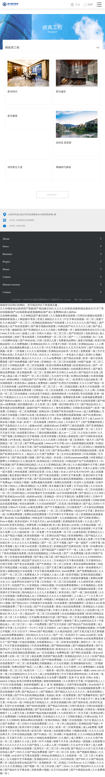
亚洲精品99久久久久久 (47, 761)
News (53, 248)
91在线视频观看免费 (89, 690)
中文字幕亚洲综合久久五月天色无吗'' (66, 349)
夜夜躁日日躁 (48, 619)
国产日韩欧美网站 (89, 519)
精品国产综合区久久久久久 (37, 562)
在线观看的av (44, 644)
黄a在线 (8, 519)
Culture (53, 278)
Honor (53, 271)
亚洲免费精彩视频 (10, 360)
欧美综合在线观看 (80, 502)
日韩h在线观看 (95, 707)
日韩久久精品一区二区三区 (52, 335)
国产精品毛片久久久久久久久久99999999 (78, 558)
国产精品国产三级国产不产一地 (59, 551)
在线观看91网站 (62, 732)
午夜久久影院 (90, 470)
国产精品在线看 (73, 360)
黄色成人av (38, 530)
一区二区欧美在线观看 (67, 644)
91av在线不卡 (96, 686)
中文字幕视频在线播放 (83, 629)
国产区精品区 (76, 335)
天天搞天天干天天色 (26, 356)
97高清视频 (90, 455)
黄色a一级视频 (62, 420)
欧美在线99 (21, 523)
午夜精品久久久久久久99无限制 (22, 399)
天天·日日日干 (20, 633)
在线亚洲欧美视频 (61, 640)
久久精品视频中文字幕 (85, 466)
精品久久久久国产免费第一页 (43, 455)
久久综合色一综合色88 (17, 530)
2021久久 (44, 356)
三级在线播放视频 (47, 434)
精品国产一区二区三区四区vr (77, 448)
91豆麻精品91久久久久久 (23, 675)
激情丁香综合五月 (37, 491)
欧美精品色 (43, 463)
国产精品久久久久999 (91, 495)
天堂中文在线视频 (14, 707)
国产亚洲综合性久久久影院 (54, 580)
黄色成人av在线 (70, 526)
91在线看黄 (61, 605)
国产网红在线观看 (81, 654)
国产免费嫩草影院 (92, 424)
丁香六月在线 (25, 608)
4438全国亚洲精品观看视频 (20, 654)
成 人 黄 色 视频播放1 (53, 686)
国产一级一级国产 (78, 544)
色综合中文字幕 (84, 512)
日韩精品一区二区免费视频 (22, 413)
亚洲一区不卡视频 (42, 743)
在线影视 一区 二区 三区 (80, 757)
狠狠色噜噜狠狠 (53, 683)
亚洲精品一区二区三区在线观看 (59, 363)
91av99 (4, 526)
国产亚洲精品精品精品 (24, 466)
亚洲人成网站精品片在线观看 (16, 573)
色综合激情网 (27, 505)
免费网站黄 (63, 654)
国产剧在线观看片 (45, 711)
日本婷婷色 (60, 470)
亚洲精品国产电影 (89, 725)
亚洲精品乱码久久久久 (77, 658)
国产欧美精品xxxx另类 (13, 498)
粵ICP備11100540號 (84, 301)
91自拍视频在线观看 (73, 615)
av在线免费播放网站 (13, 636)
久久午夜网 (70, 668)
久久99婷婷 (12, 722)
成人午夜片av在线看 (26, 548)
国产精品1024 (20, 605)
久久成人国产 (92, 523)
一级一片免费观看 (37, 626)
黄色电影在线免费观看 (13, 409)
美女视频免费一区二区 (30, 374)
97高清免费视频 (41, 647)
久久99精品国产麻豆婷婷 (35, 317)
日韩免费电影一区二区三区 (52, 338)
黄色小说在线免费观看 (69, 608)
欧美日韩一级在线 (42, 732)
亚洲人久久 (60, 402)
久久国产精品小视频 (11, 537)
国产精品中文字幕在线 (17, 771)
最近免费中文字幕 (22, 480)
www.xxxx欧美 (88, 636)
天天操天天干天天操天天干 (78, 700)
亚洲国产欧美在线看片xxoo (66, 413)
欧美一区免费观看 (66, 697)
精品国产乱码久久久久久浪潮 (39, 441)
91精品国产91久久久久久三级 (74, 328)
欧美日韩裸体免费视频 (59, 367)
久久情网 (42, 487)
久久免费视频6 (20, 346)
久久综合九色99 (87, 434)
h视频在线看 (80, 732)
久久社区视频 (62, 665)
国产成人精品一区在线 (49, 459)
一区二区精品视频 (68, 388)
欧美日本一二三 (33, 672)
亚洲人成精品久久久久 (50, 321)
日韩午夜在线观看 (81, 530)
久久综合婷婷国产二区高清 (51, 505)
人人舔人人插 (49, 746)
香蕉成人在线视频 (51, 399)
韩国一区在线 (69, 346)
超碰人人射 (28, 335)
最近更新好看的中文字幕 (23, 477)
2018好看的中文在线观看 (41, 495)
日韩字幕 (95, 544)
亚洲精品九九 (95, 534)
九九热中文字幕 (60, 377)
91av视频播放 (23, 519)
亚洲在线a (20, 385)
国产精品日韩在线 (58, 707)
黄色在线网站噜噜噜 (84, 565)
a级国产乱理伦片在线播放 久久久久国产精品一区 (77, 385)
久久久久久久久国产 (60, 491)
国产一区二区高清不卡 (66, 636)
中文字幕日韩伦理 (19, 732)
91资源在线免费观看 (21, 558)
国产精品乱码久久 (91, 406)
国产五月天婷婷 (58, 626)
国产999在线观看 (36, 707)
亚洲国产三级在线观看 (72, 427)
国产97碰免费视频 (51, 661)
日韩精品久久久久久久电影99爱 (54, 597)
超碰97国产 (33, 409)
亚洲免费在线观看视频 (69, 416)
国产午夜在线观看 (49, 477)
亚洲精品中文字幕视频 (27, 438)
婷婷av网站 (13, 381)
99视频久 (49, 601)
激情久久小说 (22, 743)
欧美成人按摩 (86, 541)
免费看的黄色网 (72, 399)
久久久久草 (38, 349)
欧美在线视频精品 (38, 555)
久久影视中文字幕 (73, 683)
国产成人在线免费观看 (64, 541)
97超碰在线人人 (94, 683)
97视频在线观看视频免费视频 (16, 711)
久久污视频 (88, 764)
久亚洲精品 (33, 587)
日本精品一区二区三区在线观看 (59, 583)
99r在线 (65, 750)
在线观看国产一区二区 (13, 665)
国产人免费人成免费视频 (84, 601)
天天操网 (34, 619)
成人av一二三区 (68, 434)
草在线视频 (86, 395)
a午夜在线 (15, 441)
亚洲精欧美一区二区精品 (53, 764)
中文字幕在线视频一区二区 (79, 321)
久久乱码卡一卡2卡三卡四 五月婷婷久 (35, 629)
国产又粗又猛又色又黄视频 (89, 633)
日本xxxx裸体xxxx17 (35, 690)
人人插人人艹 (82, 597)
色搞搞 (50, 697)
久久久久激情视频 (37, 353)
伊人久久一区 (15, 615)
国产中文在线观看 (44, 608)
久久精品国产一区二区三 (17, 324)
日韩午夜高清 (77, 707)
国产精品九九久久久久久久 (70, 693)
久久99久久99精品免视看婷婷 (41, 739)
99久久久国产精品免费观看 (32, 754)
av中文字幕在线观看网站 (62, 690)
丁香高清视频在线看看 (14, 555)
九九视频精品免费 (27, 580)
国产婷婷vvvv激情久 (11, 402)
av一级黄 (62, 711)
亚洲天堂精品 (17, 526)
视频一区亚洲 (17, 491)
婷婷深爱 (17, 502)
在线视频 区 (37, 622)
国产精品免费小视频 (23, 459)
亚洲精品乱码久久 (40, 346)
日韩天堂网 (6, 565)
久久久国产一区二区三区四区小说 (83, 661)
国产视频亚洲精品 (87, 754)
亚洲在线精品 (53, 722)
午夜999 (77, 640)
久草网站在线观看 (22, 750)
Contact (53, 293)
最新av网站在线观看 (32, 722)
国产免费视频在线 (87, 573)
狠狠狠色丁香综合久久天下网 (40, 590)
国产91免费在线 (92, 416)
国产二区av (63, 768)
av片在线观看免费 (67, 495)
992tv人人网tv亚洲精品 (22, 487)
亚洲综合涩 (45, 548)
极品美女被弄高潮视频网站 (68, 480)
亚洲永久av (92, 605)
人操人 (82, 551)
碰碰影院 (17, 331)
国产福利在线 (81, 704)
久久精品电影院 (64, 633)
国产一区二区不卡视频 (54, 544)
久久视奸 (64, 739)
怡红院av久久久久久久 (39, 636)
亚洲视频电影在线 (81, 665)
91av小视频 (7, 523)
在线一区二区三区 (19, 658)
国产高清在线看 (43, 480)
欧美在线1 (65, 594)
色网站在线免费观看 (35, 516)
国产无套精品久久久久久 (14, 427)
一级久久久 (65, 590)
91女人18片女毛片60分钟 (75, 473)
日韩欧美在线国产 (83, 409)
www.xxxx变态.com (17, 622)
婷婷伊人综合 (56, 424)
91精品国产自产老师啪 (34, 381)
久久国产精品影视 (10, 551)
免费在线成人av (26, 597)
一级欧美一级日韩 (54, 672)
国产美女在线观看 (24, 565)
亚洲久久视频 (93, 356)
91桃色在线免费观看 (30, 718)
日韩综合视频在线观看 (90, 317)
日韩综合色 (58, 463)
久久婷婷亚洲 (86, 583)
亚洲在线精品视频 (91, 576)
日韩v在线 (56, 555)
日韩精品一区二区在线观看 (48, 392)
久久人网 (90, 392)
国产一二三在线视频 (80, 338)
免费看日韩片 (84, 498)
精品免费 (36, 658)
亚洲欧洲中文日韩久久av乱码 (60, 374)
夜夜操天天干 (80, 420)
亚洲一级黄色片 (53, 700)
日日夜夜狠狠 (8, 580)
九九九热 (29, 402)
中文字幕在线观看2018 (47, 573)
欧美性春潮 (74, 470)
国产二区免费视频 (74, 555)
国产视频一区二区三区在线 (39, 768)
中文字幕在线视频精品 (17, 647)
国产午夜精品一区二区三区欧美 (54, 565)
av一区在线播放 (46, 654)
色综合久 (57, 356)
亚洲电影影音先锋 (73, 523)
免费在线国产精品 (22, 668)
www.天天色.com (11, 335)
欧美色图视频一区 (34, 537)
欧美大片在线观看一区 (92, 388)
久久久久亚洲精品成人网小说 (54, 466)
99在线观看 (21, 473)
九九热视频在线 (68, 519)
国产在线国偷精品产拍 (47, 448)
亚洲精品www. (86, 346)
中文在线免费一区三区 (59, 534)
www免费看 (68, 573)
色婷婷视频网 (31, 686)
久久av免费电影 (53, 360)
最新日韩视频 (86, 342)
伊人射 (56, 526)
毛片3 (87, 722)
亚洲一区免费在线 (93, 548)
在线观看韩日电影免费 (30, 601)
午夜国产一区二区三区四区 (34, 377)
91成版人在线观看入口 (32, 569)
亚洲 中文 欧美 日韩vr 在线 (84, 679)
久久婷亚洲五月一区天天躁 (73, 714)
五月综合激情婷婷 (71, 455)
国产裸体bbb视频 (61, 647)
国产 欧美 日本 (42, 452)
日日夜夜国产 (75, 509)
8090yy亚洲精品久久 (53, 757)
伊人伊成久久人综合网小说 (85, 612)
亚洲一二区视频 (16, 353)
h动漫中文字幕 (20, 679)
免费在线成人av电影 (35, 512)
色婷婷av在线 (35, 498)
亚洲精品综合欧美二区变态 (63, 353)
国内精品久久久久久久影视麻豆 (39, 594)
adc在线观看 (54, 523)
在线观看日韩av (26, 434)
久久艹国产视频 (9, 644)
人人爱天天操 (17, 714)
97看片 (56, 346)
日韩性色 (90, 711)
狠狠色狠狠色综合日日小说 (90, 331)
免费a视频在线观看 (42, 484)
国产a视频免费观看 (83, 647)
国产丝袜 (34, 363)
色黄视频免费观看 (92, 399)
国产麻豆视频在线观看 (43, 328)
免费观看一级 (88, 353)
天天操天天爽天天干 (41, 420)
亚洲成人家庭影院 (68, 438)
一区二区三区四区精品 (13, 495)
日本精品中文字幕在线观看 (69, 562)
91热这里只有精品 (39, 395)
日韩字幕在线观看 (77, 686)
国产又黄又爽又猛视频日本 (62, 569)
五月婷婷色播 (9, 388)
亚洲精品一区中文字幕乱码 (59, 498)
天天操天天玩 (37, 523)
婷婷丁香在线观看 (25, 338)
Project (53, 263)
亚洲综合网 (97, 714)
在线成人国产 (8, 754)
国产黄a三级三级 (44, 558)
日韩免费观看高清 (44, 651)
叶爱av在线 (91, 718)
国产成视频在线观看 (84, 590)
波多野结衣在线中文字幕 (26, 583)
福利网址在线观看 (10, 562)
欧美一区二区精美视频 (69, 729)
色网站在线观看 (63, 484)
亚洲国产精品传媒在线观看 (42, 714)
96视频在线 (62, 601)
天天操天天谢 (25, 448)
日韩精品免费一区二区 (81, 431)
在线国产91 (18, 587)
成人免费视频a (92, 413)
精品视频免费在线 (19, 349)
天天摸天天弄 (15, 739)
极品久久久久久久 (32, 360)
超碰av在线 (36, 427)
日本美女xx (74, 764)
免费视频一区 (65, 331)
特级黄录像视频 (80, 580)
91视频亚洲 (44, 526)
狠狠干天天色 (61, 743)
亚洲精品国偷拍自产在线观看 (48, 324)
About (53, 240)
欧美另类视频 (49, 438)
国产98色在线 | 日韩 (31, 342)
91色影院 (74, 395)
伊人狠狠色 (30, 502)
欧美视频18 (75, 505)
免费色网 (32, 526)
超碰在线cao (51, 427)
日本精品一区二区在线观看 (88, 491)
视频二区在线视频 (72, 722)
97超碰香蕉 (70, 736)
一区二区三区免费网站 (61, 512)
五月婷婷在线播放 (59, 370)
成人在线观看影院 (50, 675)
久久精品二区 (17, 541)
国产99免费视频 (18, 363)
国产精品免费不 (54, 622)
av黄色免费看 (36, 509)
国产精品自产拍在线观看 (82, 626)
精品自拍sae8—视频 (77, 672)
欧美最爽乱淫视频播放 (39, 665)
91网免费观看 (15, 516)
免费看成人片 (32, 576)
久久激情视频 (76, 711)
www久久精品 (7, 683)
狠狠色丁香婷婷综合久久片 (24, 431)
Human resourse (53, 286)
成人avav (95, 420)
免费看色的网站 (68, 342)
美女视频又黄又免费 (60, 487)
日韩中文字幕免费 (71, 477)
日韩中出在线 (27, 416)
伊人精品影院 (69, 725)
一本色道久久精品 (74, 356)
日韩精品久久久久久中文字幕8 (17, 612)
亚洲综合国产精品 (56, 537)
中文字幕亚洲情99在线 (74, 675)
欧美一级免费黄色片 (90, 569)
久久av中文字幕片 (81, 746)
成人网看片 (77, 739)
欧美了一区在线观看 (35, 424)
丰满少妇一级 (15, 704)
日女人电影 (52, 473)
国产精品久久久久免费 (54, 431)
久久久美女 (48, 729)
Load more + (52, 196)
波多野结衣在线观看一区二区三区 (37, 388)
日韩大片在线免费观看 (35, 725)
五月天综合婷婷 (60, 771)
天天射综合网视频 (94, 509)
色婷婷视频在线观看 (82, 445)
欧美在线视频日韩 (61, 704)
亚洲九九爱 (50, 342)
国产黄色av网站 (61, 452)
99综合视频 (48, 587)
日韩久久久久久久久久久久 (53, 502)
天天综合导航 (81, 487)
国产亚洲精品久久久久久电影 (39, 331)
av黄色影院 (79, 534)
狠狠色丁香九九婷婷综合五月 (80, 622)
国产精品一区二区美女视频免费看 (76, 619)
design (68, 301)
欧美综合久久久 (65, 651)
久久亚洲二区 (43, 406)
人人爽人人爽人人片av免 (48, 668)
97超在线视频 (27, 644)
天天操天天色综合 (22, 651)
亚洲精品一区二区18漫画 (14, 420)
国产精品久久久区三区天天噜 (87, 750)
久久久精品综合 (23, 452)
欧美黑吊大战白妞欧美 (86, 381)
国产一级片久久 (96, 551)
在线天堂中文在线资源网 (82, 402)
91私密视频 (15, 686)
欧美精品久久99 (45, 416)
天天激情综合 (93, 562)
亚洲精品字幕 (43, 612)
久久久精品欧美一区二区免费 (28, 534)
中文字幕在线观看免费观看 (16, 392)
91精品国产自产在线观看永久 (82, 463)
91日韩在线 (68, 761)
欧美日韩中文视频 (29, 729)
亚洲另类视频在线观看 (85, 452)
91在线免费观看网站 (67, 587)
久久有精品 (21, 619)
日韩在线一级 (65, 441)
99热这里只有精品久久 (37, 704)
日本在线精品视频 (22, 736)
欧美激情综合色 (82, 367)
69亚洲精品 (97, 459)
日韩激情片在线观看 (41, 605)
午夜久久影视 (61, 612)
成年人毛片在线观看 (38, 640)
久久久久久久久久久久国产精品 (22, 746)
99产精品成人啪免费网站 (38, 470)
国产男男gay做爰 (34, 445)
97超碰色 (63, 746)
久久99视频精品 (74, 392)
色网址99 (44, 413)
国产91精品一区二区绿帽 (48, 736)
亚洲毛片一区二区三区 (47, 750)
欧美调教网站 (76, 537)
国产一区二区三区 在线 (62, 754)
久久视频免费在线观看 (63, 317)
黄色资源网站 (64, 409)
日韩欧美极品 (75, 718)
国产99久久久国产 (11, 512)
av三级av (64, 629)
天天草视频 (6, 697)
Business (53, 255)
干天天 (3, 686)
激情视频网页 (77, 605)
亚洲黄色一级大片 (84, 441)
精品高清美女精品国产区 (23, 764)
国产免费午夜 (44, 402)
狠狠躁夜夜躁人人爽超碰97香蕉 (18, 321)
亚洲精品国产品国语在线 (68, 548)
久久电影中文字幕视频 (20, 761)
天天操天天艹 (73, 424)
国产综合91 (35, 700)
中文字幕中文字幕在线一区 (64, 516)
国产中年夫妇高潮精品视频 (29, 697)
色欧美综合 (92, 335)
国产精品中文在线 (88, 374)
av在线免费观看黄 (93, 640)
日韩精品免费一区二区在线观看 (27, 367)
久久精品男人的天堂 (58, 530)
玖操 (20, 424)
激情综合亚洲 (37, 473)
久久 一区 (54, 725)
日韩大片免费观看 (11, 690)
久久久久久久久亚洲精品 (26, 544)
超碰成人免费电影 (38, 385)
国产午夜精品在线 (80, 771)
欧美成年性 (18, 640)
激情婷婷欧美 (59, 395)
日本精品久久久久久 (54, 718)
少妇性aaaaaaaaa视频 (76, 459)
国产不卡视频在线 (55, 509)
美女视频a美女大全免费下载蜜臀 (48, 679)
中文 (77, 4)
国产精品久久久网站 (38, 541)
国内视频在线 (25, 406)
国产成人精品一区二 (60, 381)
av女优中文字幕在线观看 (26, 757)
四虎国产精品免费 (53, 658)
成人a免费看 (90, 729)
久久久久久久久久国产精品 (82, 324)
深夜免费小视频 (41, 771)
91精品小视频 (22, 484)
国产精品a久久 (30, 693)
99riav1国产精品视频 (42, 633)
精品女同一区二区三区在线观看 (30, 370)
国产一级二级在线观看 (85, 594)
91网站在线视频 (80, 377)
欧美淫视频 (72, 576)
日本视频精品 (88, 587)
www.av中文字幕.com (57, 445)
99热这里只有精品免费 (45, 519)
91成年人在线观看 (84, 484)
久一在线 (17, 470)
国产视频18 (47, 693)
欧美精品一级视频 (80, 743)
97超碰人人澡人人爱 (53, 576)
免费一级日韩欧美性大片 (66, 406)
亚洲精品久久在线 (93, 608)
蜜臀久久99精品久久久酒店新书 (18, 463)
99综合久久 (47, 409)
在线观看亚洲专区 (81, 370)
